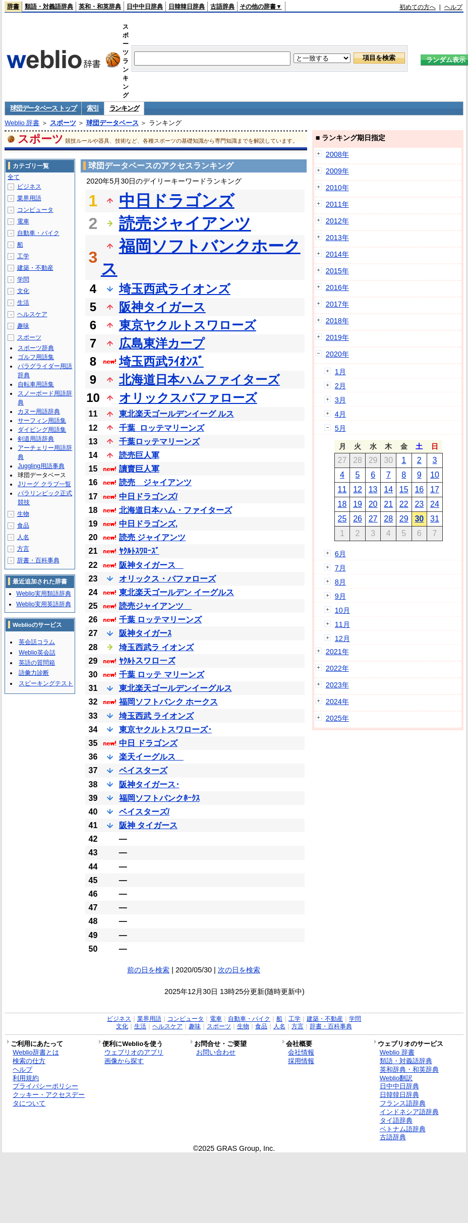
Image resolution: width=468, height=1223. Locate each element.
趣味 (23, 325)
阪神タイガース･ (149, 784)
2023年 (337, 685)
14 (388, 489)
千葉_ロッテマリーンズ (161, 428)
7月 (340, 568)
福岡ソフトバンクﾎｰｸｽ (159, 798)
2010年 (337, 188)
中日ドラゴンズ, (148, 523)
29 (403, 518)
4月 (340, 414)
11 (342, 489)
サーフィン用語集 (42, 420)
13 (373, 489)
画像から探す (124, 1061)
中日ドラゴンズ (177, 201)
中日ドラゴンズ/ (148, 496)
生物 (23, 513)
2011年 (337, 204)
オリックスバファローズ (188, 397)
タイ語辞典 (396, 1120)
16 (419, 489)
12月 (342, 638)
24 (434, 504)
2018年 (337, 321)
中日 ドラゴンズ (148, 743)
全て (14, 177)
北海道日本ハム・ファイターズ (175, 510)
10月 (342, 610)
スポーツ (63, 123)
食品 (23, 525)
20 (373, 504)
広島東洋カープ (162, 343)
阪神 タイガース (148, 825)
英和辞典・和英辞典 (409, 1069)
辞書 (13, 7)
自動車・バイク (38, 233)
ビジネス (29, 186)
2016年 (337, 287)
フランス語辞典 (403, 1103)
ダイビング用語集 (42, 429)
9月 (340, 596)
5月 (340, 428)
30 (419, 518)
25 (342, 518)
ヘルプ (453, 7)
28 (388, 518)
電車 (23, 221)
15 (403, 489)
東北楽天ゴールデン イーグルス (176, 592)
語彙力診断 (34, 672)
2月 (340, 386)
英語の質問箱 (37, 662)
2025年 (337, 718)
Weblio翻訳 (396, 1078)
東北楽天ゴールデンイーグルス (175, 688)
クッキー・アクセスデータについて (49, 1099)
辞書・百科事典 (38, 560)
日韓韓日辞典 (186, 7)
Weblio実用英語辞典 (43, 604)
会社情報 (301, 1052)
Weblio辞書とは (35, 1052)
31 (434, 518)
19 (357, 504)
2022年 (337, 668)
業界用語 (29, 198)
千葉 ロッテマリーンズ (160, 619)
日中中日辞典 (145, 7)
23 (419, 504)
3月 (340, 400)
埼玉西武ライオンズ (174, 289)
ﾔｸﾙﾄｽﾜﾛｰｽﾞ (139, 551)
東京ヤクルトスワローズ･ (165, 729)
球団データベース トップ (43, 108)
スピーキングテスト (46, 683)
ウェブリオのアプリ (133, 1052)
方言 (23, 548)
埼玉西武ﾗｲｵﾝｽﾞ (161, 361)
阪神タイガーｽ (145, 633)
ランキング (124, 108)
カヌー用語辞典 (39, 411)
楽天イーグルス (151, 756)
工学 (23, 256)
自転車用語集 (36, 384)
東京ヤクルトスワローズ (187, 325)
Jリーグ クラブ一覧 (44, 484)
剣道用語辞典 (36, 438)
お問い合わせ (216, 1052)
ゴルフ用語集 (36, 357)
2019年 (337, 337)
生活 (23, 302)
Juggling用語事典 (41, 466)
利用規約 (26, 1078)
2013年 (337, 238)
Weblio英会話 (37, 652)
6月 (340, 554)
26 (357, 518)
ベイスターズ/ (144, 811)
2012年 (337, 221)
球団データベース (112, 123)
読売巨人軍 (139, 455)
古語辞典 (222, 7)
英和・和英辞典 (100, 7)
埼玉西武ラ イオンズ (156, 647)
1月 (340, 372)
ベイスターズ (143, 770)
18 (342, 504)
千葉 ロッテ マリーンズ (161, 674)
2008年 (337, 154)
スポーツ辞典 (36, 348)
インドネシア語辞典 (409, 1112)
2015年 (337, 271)
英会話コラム (37, 642)
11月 (342, 624)
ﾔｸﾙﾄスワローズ (147, 661)
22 (403, 504)
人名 (23, 537)
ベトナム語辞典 (403, 1129)
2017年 (337, 304)
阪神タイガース (162, 307)
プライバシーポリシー (45, 1086)
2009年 (337, 171)
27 (373, 518)
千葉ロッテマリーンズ (159, 441)
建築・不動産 (35, 267)
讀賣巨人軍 (139, 468)
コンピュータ (35, 209)
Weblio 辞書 (22, 123)
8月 (340, 582)
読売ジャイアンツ (185, 223)
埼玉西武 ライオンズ (156, 716)
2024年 (337, 701)
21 (388, 504)
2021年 (337, 652)
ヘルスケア (32, 314)
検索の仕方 (29, 1061)
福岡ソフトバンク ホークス (168, 701)
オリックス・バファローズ (167, 578)
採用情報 (301, 1061)
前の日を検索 (148, 970)
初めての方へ (417, 7)
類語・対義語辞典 (49, 7)
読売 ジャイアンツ (155, 482)
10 (434, 475)
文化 (23, 291)
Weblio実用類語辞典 (43, 593)
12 (357, 489)
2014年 (337, 254)
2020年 (337, 354)
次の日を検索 (239, 970)
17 (434, 489)
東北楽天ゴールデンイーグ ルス (176, 414)
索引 (92, 108)
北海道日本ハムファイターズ (199, 379)
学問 (23, 279)
